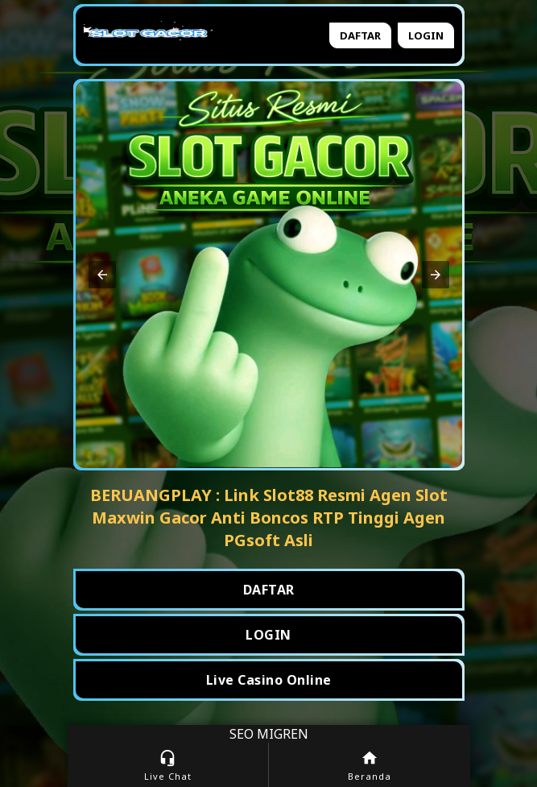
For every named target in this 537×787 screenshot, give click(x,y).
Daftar (360, 35)
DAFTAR (269, 590)
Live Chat (168, 765)
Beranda (369, 765)
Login (426, 35)
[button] (102, 274)
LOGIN (268, 635)
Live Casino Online (269, 680)
